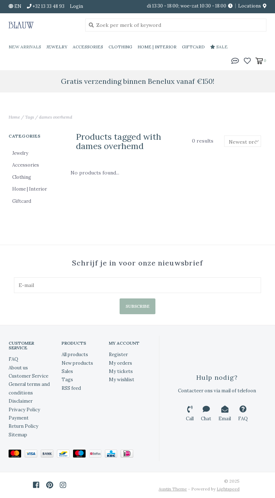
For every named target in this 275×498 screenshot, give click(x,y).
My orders (120, 363)
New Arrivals (25, 46)
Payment (19, 418)
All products (75, 354)
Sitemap (18, 435)
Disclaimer (21, 401)
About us (18, 368)
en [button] (15, 6)
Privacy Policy (24, 410)
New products (77, 363)
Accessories (88, 46)
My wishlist (121, 380)
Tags (29, 117)
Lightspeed (228, 489)
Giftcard (193, 46)
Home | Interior (157, 46)
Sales (67, 371)
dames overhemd (55, 117)
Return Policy (23, 426)
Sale (219, 46)
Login (76, 6)
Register (118, 354)
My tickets (121, 371)
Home (14, 117)
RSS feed (71, 388)
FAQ (13, 359)
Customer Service (28, 376)
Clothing (120, 46)
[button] (235, 60)
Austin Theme (173, 489)
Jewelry (57, 46)
